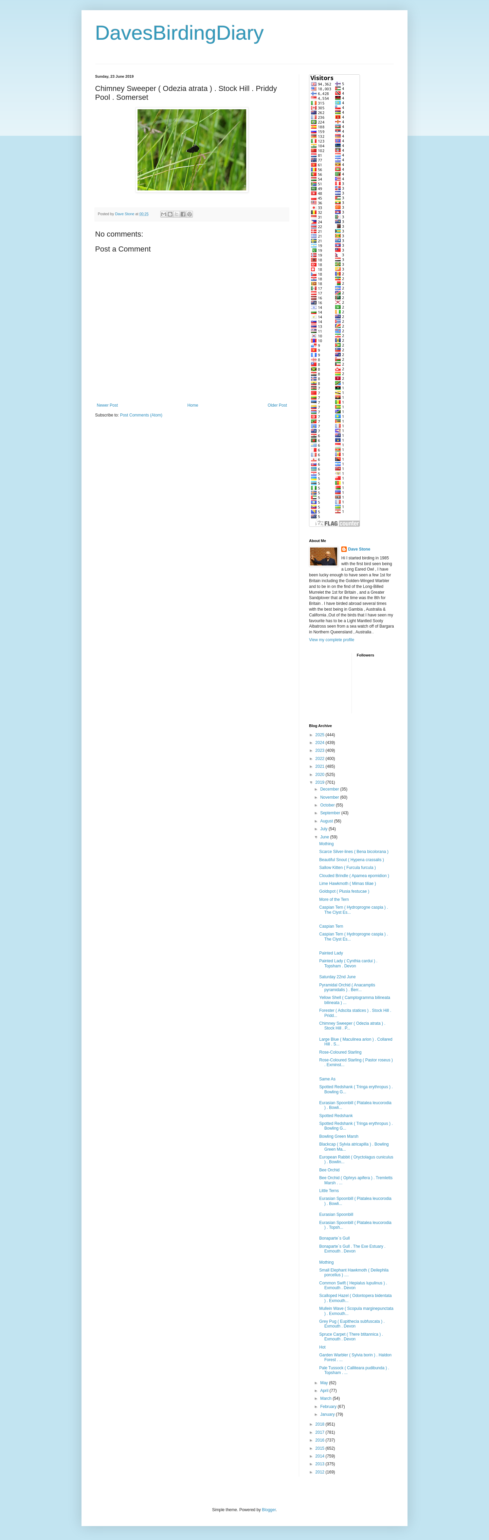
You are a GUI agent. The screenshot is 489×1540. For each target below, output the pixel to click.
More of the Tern (334, 899)
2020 (320, 774)
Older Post (277, 405)
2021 (320, 766)
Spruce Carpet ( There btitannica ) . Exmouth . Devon (351, 1336)
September (330, 813)
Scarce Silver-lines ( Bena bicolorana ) (353, 851)
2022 (320, 758)
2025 (320, 734)
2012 (320, 1472)
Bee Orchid (329, 1170)
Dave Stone (359, 549)
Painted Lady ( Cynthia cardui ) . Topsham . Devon (348, 963)
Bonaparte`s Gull (334, 1238)
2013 (320, 1464)
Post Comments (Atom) (141, 415)
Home (192, 405)
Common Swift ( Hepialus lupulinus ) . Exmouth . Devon (353, 1285)
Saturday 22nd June (337, 977)
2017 (320, 1432)
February (329, 1406)
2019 (320, 782)
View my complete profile (331, 639)
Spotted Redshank (336, 1115)
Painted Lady (331, 953)
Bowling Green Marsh (338, 1136)
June (325, 837)
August (327, 821)
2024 (320, 742)
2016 (320, 1440)
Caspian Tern (331, 926)
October (328, 805)
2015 (320, 1448)
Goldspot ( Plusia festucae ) (344, 891)
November (330, 797)
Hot (322, 1347)
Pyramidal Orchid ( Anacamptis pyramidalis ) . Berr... (347, 987)
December (330, 789)
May (324, 1382)
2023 (320, 750)
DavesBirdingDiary (179, 32)
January (328, 1414)
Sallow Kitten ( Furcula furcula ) (347, 867)
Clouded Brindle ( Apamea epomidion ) (354, 875)
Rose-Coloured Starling (340, 1052)
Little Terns (329, 1190)
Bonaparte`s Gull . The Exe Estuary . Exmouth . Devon (352, 1249)
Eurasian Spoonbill (336, 1214)
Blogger (269, 1509)
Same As (327, 1079)
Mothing (326, 843)
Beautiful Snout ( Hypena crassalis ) (351, 859)
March (326, 1398)
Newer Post (107, 405)
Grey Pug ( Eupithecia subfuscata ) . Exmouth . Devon (352, 1324)
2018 (320, 1424)
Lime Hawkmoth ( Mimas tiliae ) (347, 883)
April (324, 1390)
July (324, 829)
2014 (320, 1456)
